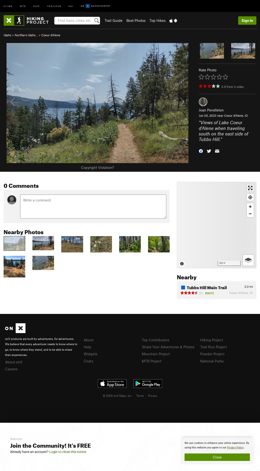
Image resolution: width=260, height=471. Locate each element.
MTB (23, 5)
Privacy (152, 395)
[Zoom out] (250, 213)
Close (217, 457)
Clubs (88, 361)
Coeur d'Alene (50, 35)
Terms (140, 395)
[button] (201, 150)
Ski (71, 5)
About (88, 340)
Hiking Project (211, 340)
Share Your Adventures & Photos (168, 347)
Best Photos (136, 20)
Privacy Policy (235, 447)
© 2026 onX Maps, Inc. (117, 395)
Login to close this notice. (68, 452)
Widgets (90, 354)
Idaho (7, 35)
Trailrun (54, 5)
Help (87, 347)
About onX (13, 362)
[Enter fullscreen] (250, 187)
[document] (217, 451)
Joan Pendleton (211, 110)
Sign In (247, 20)
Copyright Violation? (97, 167)
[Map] (216, 225)
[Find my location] (250, 197)
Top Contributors (155, 340)
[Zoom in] (250, 206)
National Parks (212, 361)
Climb (8, 5)
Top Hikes (157, 20)
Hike (36, 5)
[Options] (248, 260)
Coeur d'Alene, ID (236, 115)
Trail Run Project (213, 347)
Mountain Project (156, 354)
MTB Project (151, 361)
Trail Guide (114, 20)
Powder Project (212, 354)
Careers (11, 369)
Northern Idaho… (26, 35)
